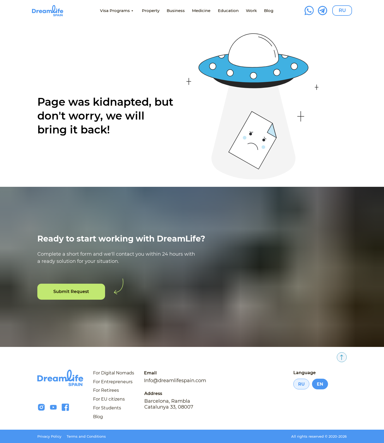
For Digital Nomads (113, 372)
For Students (107, 407)
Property (150, 10)
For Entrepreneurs (113, 381)
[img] (47, 10)
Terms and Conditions (86, 436)
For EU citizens (109, 399)
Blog (268, 10)
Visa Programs (115, 10)
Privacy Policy (49, 436)
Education (228, 10)
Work (251, 10)
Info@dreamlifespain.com (175, 380)
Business (176, 10)
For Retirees (106, 390)
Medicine (201, 10)
